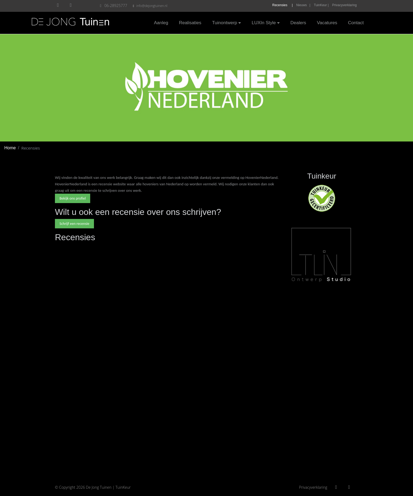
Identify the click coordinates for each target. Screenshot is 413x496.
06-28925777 (113, 5)
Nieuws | (303, 5)
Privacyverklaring (344, 5)
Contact (356, 22)
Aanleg (161, 22)
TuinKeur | (321, 5)
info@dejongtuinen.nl (151, 5)
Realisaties (190, 22)
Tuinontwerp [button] (224, 22)
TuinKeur (123, 487)
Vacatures (327, 22)
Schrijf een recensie (74, 223)
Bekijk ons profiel (73, 198)
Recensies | (282, 5)
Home (10, 148)
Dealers (298, 22)
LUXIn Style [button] (264, 22)
